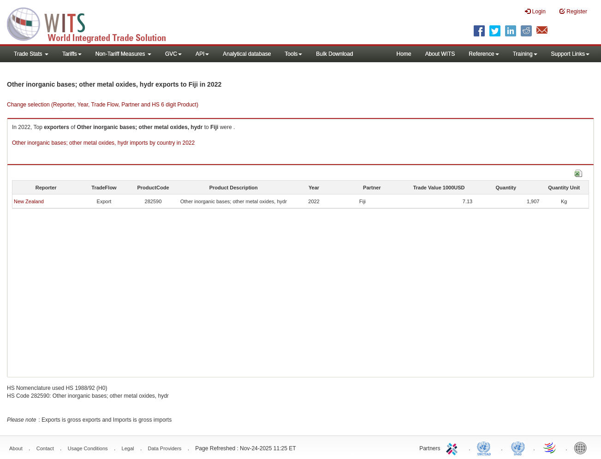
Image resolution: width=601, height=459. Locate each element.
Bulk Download (334, 54)
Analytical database (247, 54)
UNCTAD (485, 447)
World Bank (582, 447)
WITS (92, 23)
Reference (484, 54)
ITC (453, 447)
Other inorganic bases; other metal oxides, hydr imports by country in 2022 (103, 143)
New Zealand (29, 201)
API (202, 54)
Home (404, 54)
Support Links (570, 54)
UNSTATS (518, 447)
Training (525, 54)
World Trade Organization (550, 447)
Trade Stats (31, 54)
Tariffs (72, 54)
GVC (173, 54)
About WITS (440, 54)
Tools (293, 54)
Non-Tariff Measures (123, 54)
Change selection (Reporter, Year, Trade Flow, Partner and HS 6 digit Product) (102, 104)
